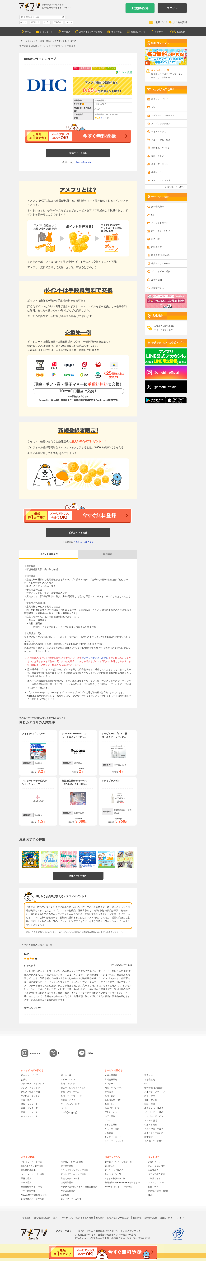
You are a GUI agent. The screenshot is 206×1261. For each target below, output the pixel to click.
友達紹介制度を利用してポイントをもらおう (165, 328)
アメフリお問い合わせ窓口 (94, 658)
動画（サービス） (113, 1108)
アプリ (47, 22)
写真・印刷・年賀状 (153, 1129)
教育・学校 (149, 1096)
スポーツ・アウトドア (161, 180)
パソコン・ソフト (29, 1116)
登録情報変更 (150, 1217)
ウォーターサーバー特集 (32, 1174)
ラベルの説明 (123, 72)
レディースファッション (162, 115)
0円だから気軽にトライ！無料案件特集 (79, 1186)
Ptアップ (111, 68)
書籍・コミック (158, 172)
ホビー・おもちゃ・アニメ (73, 1088)
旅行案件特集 (67, 1166)
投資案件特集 (67, 1182)
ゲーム (23, 22)
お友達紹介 (153, 1170)
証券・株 (155, 239)
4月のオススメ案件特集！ (33, 1166)
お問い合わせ (154, 1162)
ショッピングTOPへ (174, 187)
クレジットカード (159, 223)
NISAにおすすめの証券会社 (34, 1195)
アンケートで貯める (114, 1170)
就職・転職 (149, 1104)
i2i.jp (150, 1195)
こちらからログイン (84, 162)
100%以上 (35, 22)
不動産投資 (156, 247)
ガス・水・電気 (112, 1129)
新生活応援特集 (28, 1170)
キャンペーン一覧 (113, 1174)
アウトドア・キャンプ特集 (73, 1174)
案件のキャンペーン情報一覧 (118, 1162)
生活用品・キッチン (160, 148)
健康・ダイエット (159, 164)
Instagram (35, 1053)
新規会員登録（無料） (158, 1190)
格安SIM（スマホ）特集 (72, 1162)
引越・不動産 (150, 1124)
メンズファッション (160, 123)
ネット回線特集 (28, 1190)
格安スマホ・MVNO (160, 263)
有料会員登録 (111, 1079)
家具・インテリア (29, 1108)
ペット (64, 1108)
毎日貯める (116, 32)
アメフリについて (156, 1182)
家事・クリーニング (153, 1133)
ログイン (172, 8)
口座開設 (109, 1133)
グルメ (108, 1120)
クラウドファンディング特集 (74, 1170)
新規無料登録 (140, 8)
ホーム (28, 32)
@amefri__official (166, 373)
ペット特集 (26, 1182)
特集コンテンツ (138, 32)
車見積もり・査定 (113, 1100)
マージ (69, 22)
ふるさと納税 (111, 1124)
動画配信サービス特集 (31, 1186)
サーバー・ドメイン (153, 1116)
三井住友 (58, 22)
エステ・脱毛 (150, 1120)
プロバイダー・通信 (160, 271)
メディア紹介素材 (156, 1174)
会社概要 (26, 1217)
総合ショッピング (159, 99)
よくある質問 (180, 22)
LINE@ (90, 1053)
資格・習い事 (150, 1100)
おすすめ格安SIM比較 (115, 1178)
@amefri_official (165, 387)
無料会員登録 (157, 206)
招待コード (153, 1186)
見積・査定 (110, 1096)
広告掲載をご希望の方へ (118, 1217)
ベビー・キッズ (158, 131)
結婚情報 (148, 1137)
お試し (154, 107)
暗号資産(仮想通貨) (160, 255)
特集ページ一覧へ (78, 875)
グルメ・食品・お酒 (160, 140)
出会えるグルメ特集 (70, 1178)
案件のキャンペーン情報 (90, 32)
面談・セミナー (112, 1104)
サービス (66, 32)
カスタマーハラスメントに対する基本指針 (73, 1217)
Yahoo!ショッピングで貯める (118, 1186)
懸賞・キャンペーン (114, 1088)
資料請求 (109, 1092)
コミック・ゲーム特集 (71, 1199)
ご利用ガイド (160, 22)
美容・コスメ (157, 156)
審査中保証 (85, 68)
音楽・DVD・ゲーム (70, 1092)
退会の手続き (166, 1217)
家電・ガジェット (29, 1112)
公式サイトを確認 (78, 153)
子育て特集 (26, 1178)
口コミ (103, 118)
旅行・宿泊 (156, 280)
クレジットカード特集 (31, 1162)
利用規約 (100, 1217)
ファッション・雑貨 (70, 1104)
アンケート (160, 32)
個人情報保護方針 (42, 1217)
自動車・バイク (68, 1100)
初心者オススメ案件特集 (32, 1199)
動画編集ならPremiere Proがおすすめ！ (123, 1182)
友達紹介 (181, 32)
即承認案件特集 (68, 1190)
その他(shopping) (69, 1112)
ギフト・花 (66, 1075)
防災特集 (65, 1195)
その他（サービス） (153, 1141)
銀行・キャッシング (160, 231)
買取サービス (157, 288)
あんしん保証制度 (156, 1166)
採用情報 (137, 1217)
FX (152, 215)
